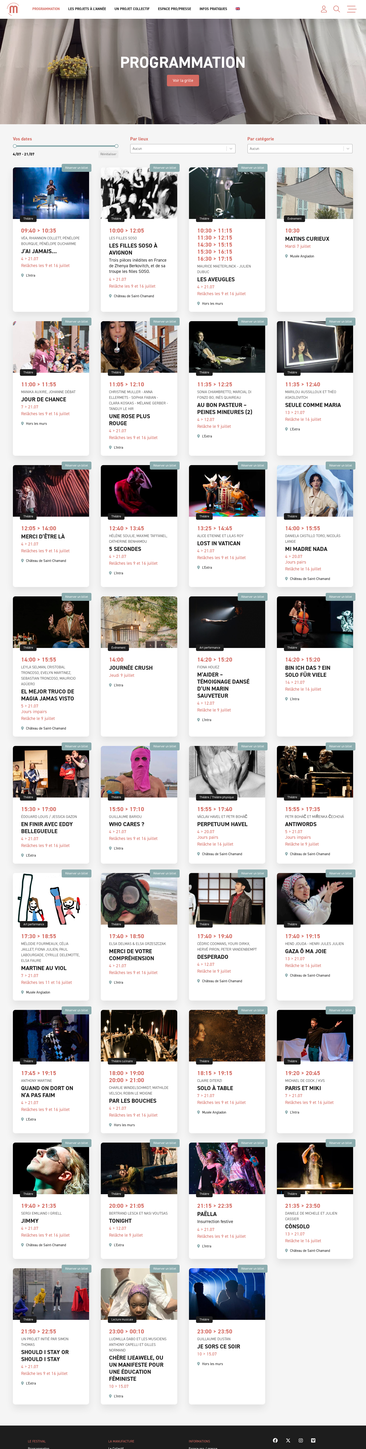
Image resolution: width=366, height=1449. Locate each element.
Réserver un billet (76, 168)
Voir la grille (183, 80)
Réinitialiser (108, 154)
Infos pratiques (213, 9)
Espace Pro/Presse (174, 9)
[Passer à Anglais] (237, 9)
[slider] (15, 146)
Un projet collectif (132, 9)
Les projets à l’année (87, 9)
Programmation (46, 9)
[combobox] (178, 148)
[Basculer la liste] (231, 148)
